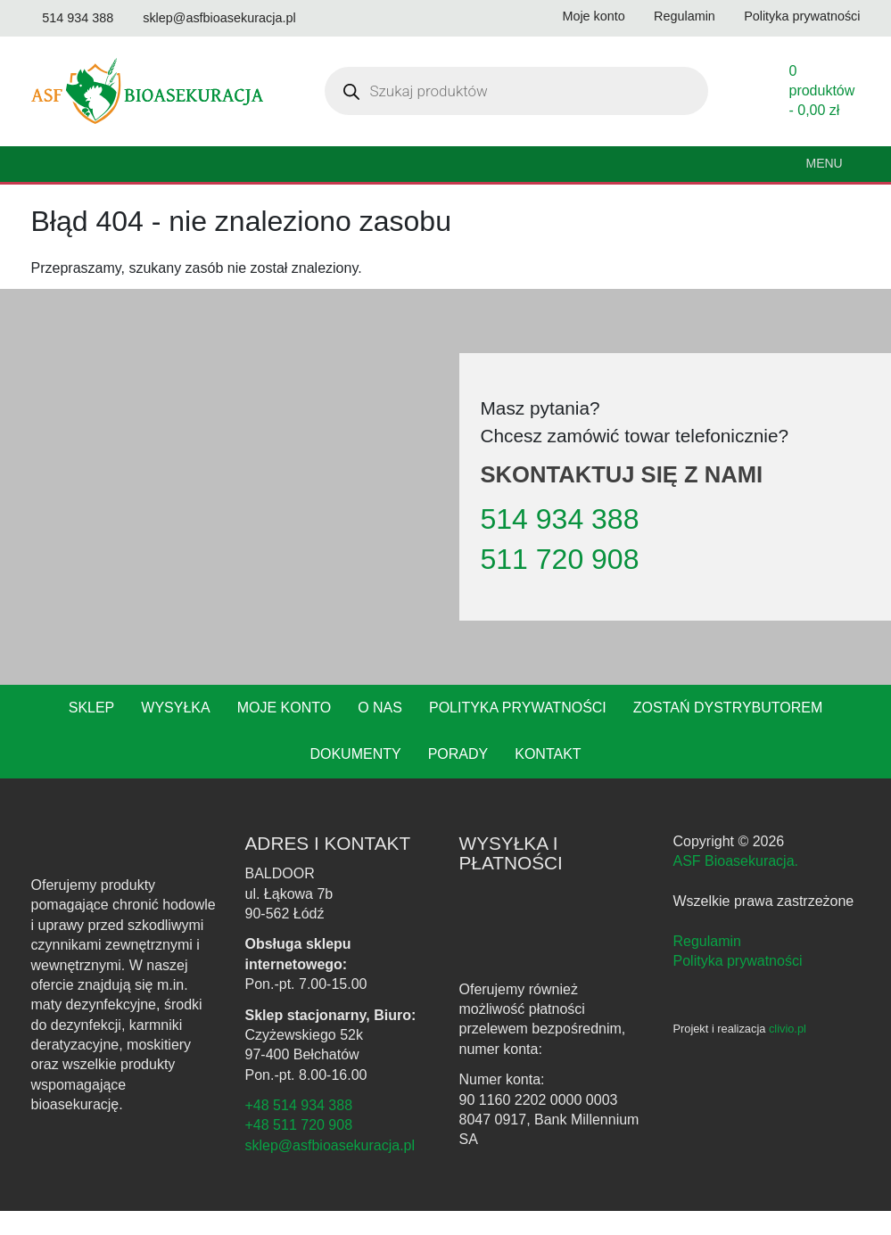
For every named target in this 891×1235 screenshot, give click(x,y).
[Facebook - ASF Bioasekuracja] (682, 1018)
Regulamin (705, 965)
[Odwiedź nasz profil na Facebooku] (333, 18)
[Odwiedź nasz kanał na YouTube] (42, 42)
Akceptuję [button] (485, 1205)
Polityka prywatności (461, 732)
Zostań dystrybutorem (663, 732)
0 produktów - (821, 115)
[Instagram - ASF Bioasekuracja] (709, 1018)
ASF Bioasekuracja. (733, 885)
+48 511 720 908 (295, 1149)
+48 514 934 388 (295, 1130)
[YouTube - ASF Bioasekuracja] (738, 1018)
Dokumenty (824, 732)
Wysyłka (127, 732)
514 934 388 (555, 543)
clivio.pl (795, 1053)
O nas (326, 732)
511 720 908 (553, 583)
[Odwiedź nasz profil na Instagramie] (369, 18)
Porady (399, 778)
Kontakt (489, 778)
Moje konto (232, 732)
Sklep (44, 732)
